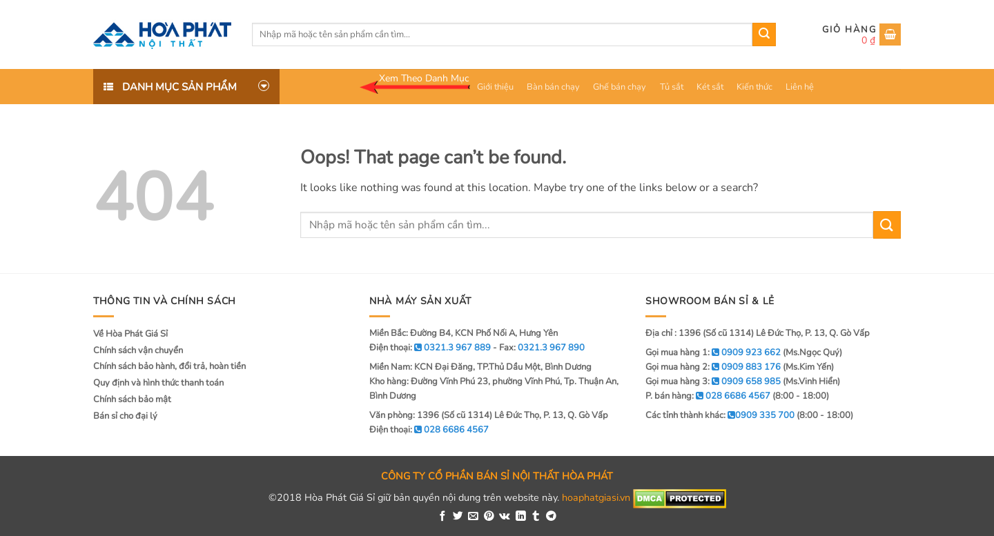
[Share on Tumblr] (536, 516)
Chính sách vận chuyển (138, 350)
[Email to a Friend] (473, 516)
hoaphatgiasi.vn (596, 498)
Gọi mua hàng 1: (713, 352)
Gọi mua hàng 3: (713, 381)
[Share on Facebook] (443, 516)
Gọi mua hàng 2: (713, 367)
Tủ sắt (671, 86)
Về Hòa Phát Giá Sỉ (130, 334)
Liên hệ (800, 86)
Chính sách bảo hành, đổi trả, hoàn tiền (169, 366)
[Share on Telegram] (551, 516)
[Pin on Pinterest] (489, 516)
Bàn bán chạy (553, 86)
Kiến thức (754, 86)
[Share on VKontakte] (504, 516)
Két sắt (709, 86)
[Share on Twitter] (458, 516)
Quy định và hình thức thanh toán (158, 383)
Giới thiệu (495, 86)
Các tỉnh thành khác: (720, 415)
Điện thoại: (429, 430)
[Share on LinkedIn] (521, 516)
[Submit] (764, 34)
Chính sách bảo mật (132, 399)
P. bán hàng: (707, 396)
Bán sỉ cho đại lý (125, 416)
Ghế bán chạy (619, 86)
